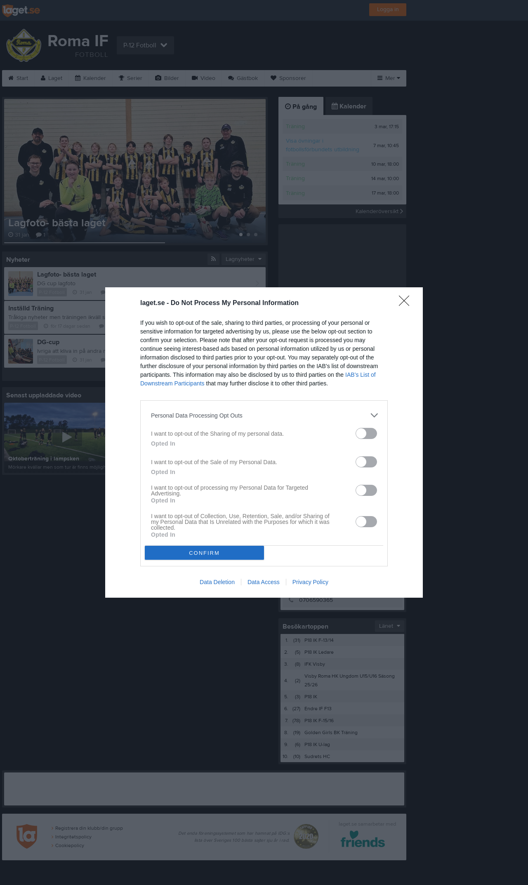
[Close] (407, 303)
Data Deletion (217, 582)
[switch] (366, 433)
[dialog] (264, 442)
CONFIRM (204, 553)
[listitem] (264, 415)
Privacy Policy (310, 582)
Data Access (264, 582)
